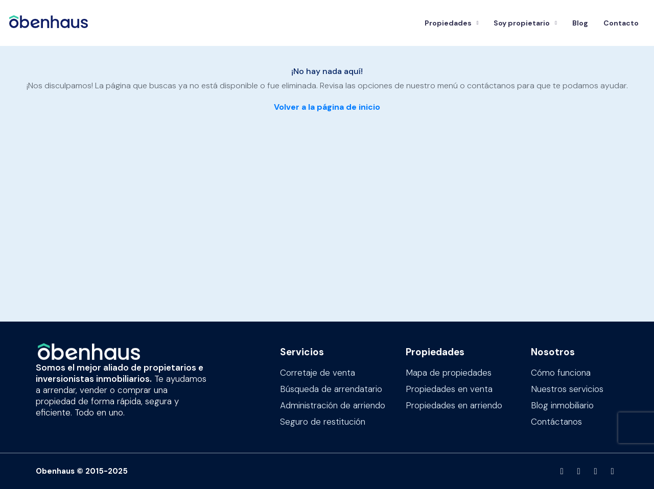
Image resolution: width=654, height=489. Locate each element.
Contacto (621, 23)
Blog (580, 23)
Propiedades (448, 23)
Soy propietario (522, 23)
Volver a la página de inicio (327, 107)
